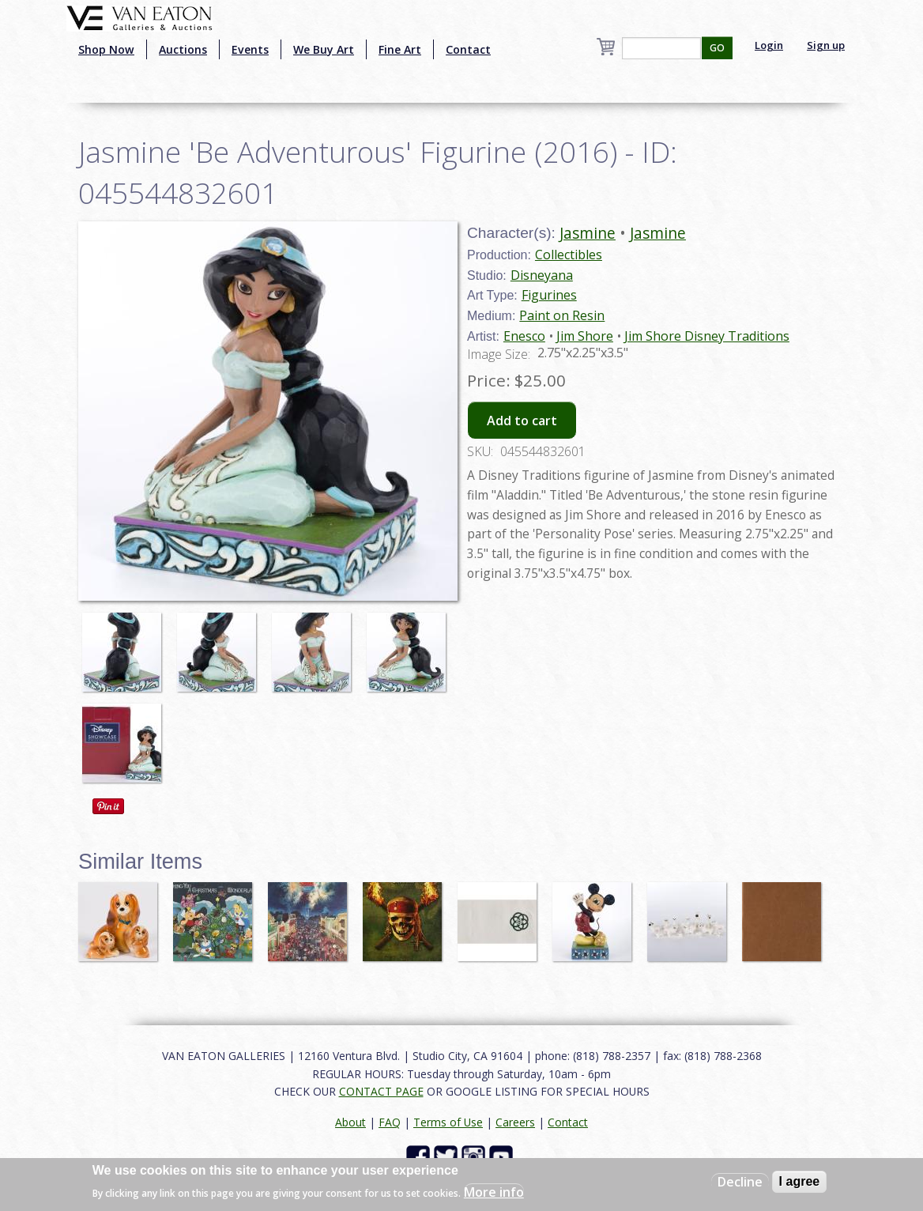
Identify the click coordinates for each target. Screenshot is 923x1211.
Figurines (549, 295)
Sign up (826, 45)
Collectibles (568, 254)
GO (717, 48)
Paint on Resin (562, 315)
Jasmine (587, 232)
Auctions (183, 49)
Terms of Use (448, 1122)
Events (250, 49)
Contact (468, 49)
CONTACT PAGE (381, 1091)
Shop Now (106, 49)
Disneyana (541, 275)
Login (769, 45)
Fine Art (400, 49)
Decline (740, 1181)
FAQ (390, 1122)
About (350, 1122)
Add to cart (522, 420)
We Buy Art (323, 49)
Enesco (524, 336)
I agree (799, 1181)
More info (494, 1192)
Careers (515, 1122)
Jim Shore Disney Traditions (706, 336)
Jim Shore (584, 336)
